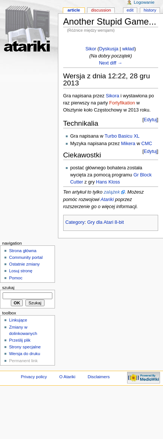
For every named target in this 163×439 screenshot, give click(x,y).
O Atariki (67, 376)
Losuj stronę (20, 271)
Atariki (107, 199)
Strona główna (22, 250)
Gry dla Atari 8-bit (105, 222)
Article (73, 10)
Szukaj (8, 287)
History (150, 10)
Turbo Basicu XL (122, 136)
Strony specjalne (25, 347)
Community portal (26, 257)
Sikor (90, 48)
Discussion (101, 10)
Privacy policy (34, 376)
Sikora (112, 95)
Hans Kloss (108, 182)
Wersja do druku (24, 353)
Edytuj (150, 119)
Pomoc (15, 278)
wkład (128, 48)
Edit (130, 10)
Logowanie (144, 2)
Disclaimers (98, 376)
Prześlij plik (19, 340)
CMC (146, 143)
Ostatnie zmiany (24, 264)
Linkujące (18, 320)
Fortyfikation (122, 103)
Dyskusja (108, 48)
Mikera (128, 143)
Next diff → (111, 63)
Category (74, 222)
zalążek (112, 192)
